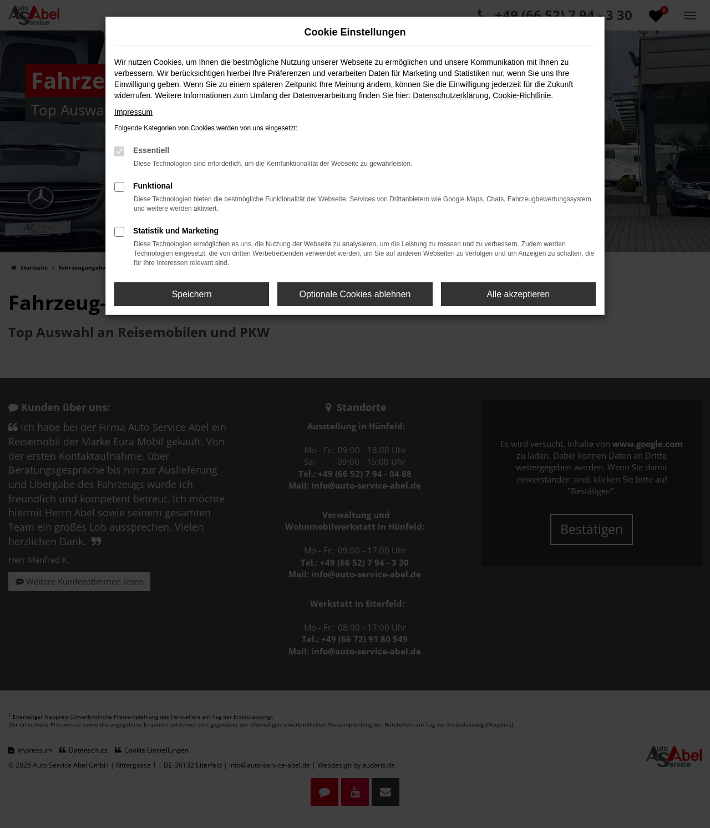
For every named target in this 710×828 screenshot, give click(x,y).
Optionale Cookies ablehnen (354, 294)
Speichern (192, 294)
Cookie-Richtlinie (522, 95)
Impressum (133, 112)
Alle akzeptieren (518, 294)
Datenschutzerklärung (450, 95)
